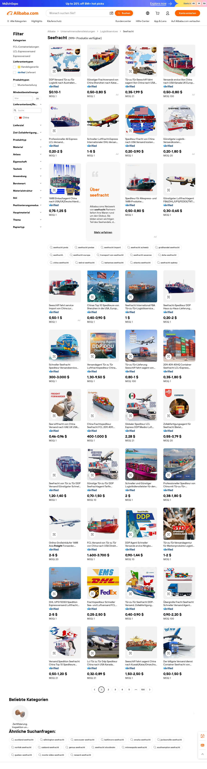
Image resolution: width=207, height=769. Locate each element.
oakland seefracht (48, 747)
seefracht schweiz (138, 247)
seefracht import (111, 247)
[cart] (158, 13)
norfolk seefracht (21, 747)
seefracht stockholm (103, 747)
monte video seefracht (51, 755)
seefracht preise (84, 247)
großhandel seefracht (167, 247)
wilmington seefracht (52, 739)
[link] (202, 736)
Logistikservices (109, 31)
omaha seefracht (140, 739)
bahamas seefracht (112, 262)
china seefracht (59, 262)
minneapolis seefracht (134, 747)
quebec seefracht (21, 755)
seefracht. (56, 255)
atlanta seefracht (140, 262)
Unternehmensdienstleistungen (78, 31)
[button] (111, 13)
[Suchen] (124, 13)
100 (143, 689)
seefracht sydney (167, 262)
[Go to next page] (150, 689)
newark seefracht (81, 755)
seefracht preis (59, 247)
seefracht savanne (141, 255)
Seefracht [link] (128, 31)
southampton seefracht (167, 747)
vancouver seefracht (82, 739)
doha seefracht (167, 255)
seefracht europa (80, 255)
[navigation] (26, 361)
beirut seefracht (85, 262)
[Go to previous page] (94, 689)
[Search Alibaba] (78, 13)
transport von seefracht (110, 255)
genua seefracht (75, 747)
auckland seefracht (22, 739)
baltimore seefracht (112, 739)
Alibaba (51, 31)
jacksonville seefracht (169, 739)
